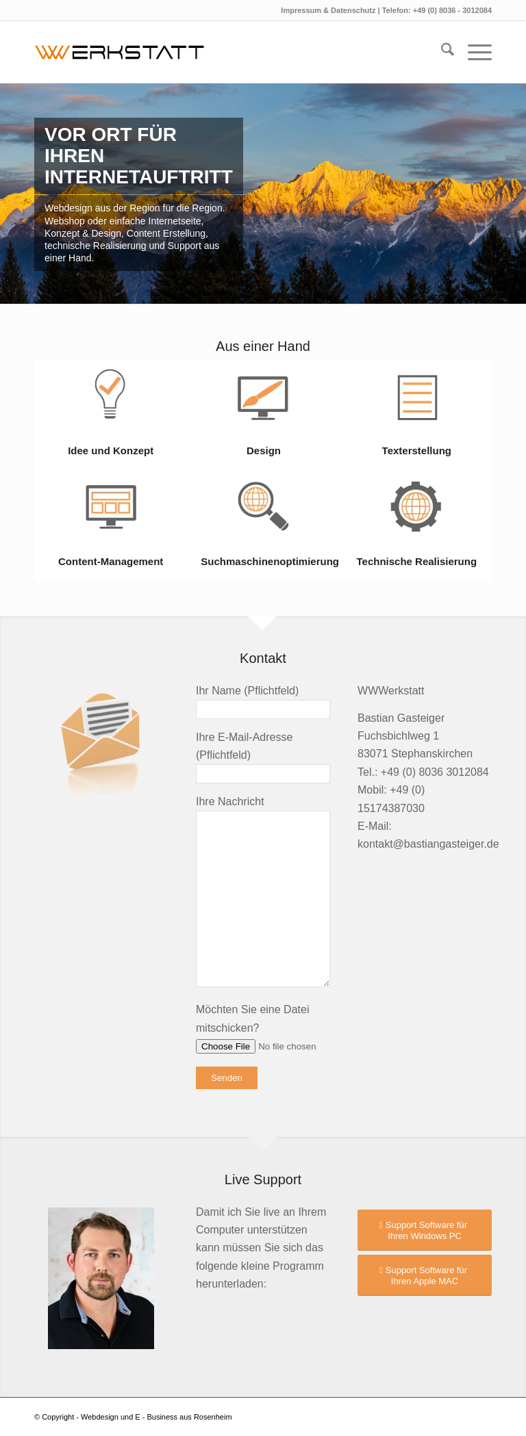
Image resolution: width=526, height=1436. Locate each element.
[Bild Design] (263, 416)
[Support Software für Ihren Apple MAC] (425, 1275)
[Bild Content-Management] (110, 526)
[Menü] (473, 52)
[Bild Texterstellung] (416, 416)
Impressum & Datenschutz (329, 10)
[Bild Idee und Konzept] (110, 416)
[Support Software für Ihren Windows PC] (425, 1230)
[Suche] (440, 52)
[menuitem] (440, 52)
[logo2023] (126, 52)
